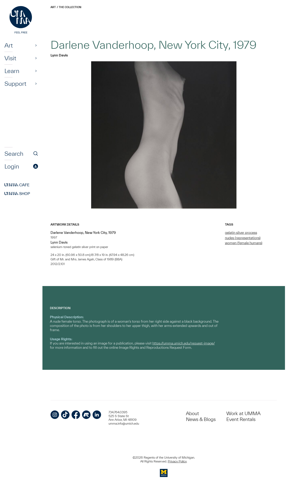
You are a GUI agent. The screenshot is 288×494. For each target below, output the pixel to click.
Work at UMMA (243, 413)
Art (8, 45)
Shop (17, 193)
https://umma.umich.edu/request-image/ (183, 343)
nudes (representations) (243, 238)
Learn (11, 70)
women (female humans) (243, 243)
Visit (10, 58)
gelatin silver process (241, 232)
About (192, 413)
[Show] (36, 45)
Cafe (17, 185)
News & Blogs (201, 419)
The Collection (70, 7)
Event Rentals (240, 419)
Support (15, 83)
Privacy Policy (177, 461)
